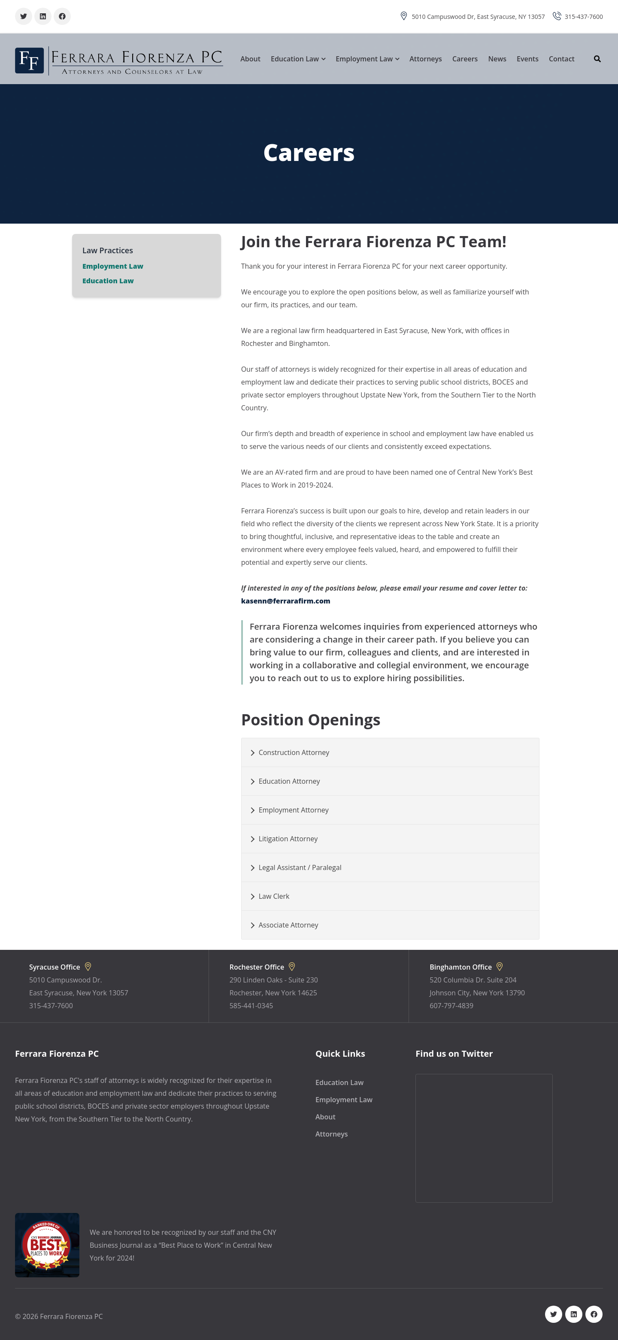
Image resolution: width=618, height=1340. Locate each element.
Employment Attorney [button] (294, 810)
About (250, 59)
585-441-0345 (251, 1005)
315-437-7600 (584, 16)
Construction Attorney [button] (294, 752)
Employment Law (364, 59)
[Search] (599, 58)
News (497, 59)
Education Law (295, 59)
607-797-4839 (451, 1005)
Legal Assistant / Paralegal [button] (300, 867)
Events (528, 59)
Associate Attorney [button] (288, 925)
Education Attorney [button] (289, 781)
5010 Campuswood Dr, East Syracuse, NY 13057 (478, 16)
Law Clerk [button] (274, 896)
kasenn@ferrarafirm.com (285, 601)
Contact (562, 59)
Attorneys (425, 59)
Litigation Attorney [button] (288, 838)
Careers (465, 59)
